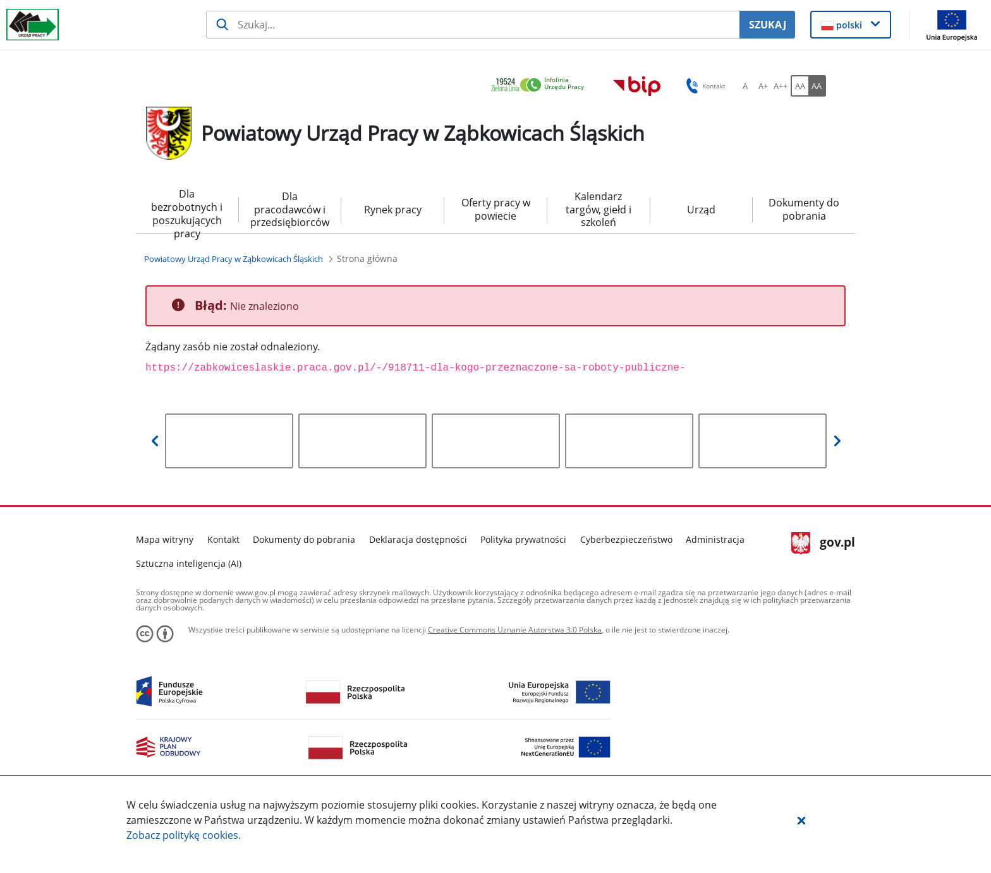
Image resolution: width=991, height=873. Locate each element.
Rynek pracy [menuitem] (393, 210)
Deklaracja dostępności (418, 539)
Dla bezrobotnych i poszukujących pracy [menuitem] (186, 210)
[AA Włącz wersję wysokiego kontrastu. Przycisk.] (817, 86)
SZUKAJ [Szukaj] (767, 25)
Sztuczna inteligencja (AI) (188, 563)
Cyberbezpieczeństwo (626, 539)
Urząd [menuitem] (701, 210)
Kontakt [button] (704, 86)
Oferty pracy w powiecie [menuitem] (495, 209)
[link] (541, 85)
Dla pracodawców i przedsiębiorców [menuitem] (289, 209)
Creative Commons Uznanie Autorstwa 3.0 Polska (515, 629)
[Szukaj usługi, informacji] (473, 25)
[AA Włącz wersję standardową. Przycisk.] (799, 86)
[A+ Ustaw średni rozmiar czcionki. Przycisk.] (762, 85)
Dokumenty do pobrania (304, 539)
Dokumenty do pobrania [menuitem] (804, 209)
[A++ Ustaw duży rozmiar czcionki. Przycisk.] (780, 85)
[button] (801, 820)
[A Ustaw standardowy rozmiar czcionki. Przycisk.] (745, 85)
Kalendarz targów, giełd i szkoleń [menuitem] (598, 209)
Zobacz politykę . (183, 835)
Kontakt (223, 539)
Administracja (715, 539)
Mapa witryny (164, 539)
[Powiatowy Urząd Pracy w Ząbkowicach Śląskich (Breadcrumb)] (233, 258)
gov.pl (823, 543)
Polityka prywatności (523, 539)
